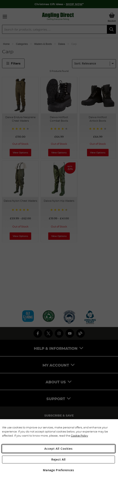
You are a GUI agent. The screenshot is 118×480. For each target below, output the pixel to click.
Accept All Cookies (58, 449)
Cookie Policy (79, 435)
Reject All (58, 459)
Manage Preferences (58, 470)
